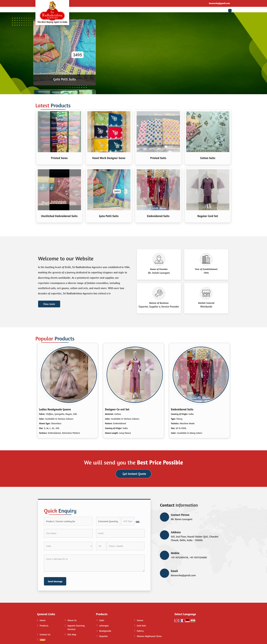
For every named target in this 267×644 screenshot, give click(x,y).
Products (44, 625)
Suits (101, 620)
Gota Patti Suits (64, 79)
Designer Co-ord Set (117, 409)
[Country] (68, 546)
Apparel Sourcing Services (76, 627)
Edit (137, 521)
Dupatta (103, 636)
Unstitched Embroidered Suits (59, 216)
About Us (72, 620)
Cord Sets (141, 625)
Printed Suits (158, 158)
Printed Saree (59, 158)
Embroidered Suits (158, 216)
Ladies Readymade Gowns (55, 409)
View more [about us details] (49, 304)
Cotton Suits (207, 158)
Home (42, 620)
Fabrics (140, 630)
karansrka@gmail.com (219, 3)
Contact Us (45, 634)
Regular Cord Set (207, 216)
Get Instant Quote (134, 474)
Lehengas (104, 625)
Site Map (71, 634)
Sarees (140, 620)
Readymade (105, 630)
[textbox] (127, 521)
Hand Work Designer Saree (108, 158)
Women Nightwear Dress (149, 636)
